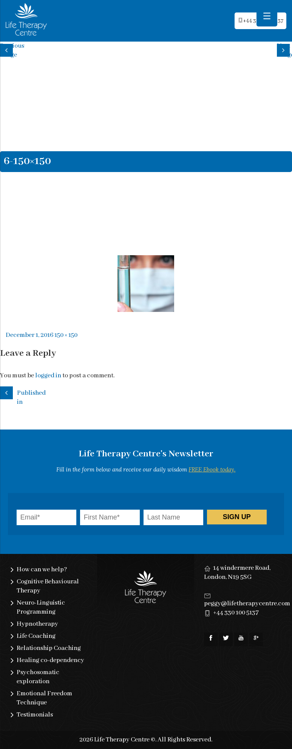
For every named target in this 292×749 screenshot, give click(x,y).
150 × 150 (65, 335)
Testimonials (35, 715)
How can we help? (42, 570)
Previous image (7, 49)
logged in (48, 376)
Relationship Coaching (49, 648)
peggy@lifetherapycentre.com (247, 604)
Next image (284, 49)
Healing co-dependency (50, 660)
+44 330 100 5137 (236, 613)
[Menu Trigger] (266, 16)
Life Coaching (36, 636)
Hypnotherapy (37, 624)
